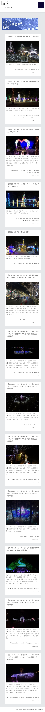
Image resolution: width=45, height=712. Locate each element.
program (27, 118)
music (28, 69)
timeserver (35, 69)
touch (37, 172)
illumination (19, 69)
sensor (31, 172)
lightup (23, 170)
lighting (23, 588)
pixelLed (36, 115)
